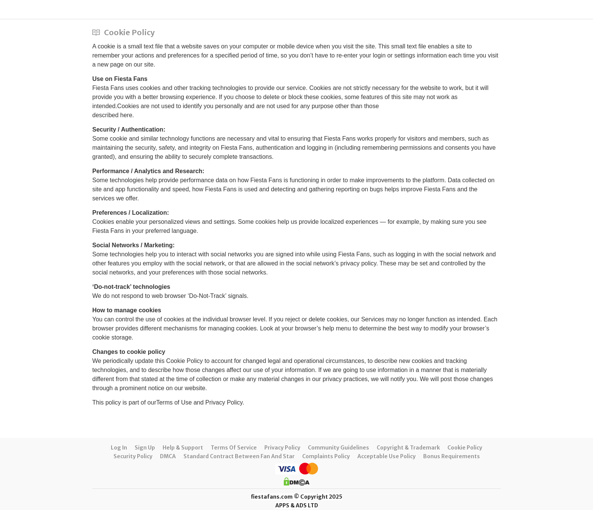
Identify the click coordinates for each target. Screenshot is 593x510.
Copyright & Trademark (408, 447)
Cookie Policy (464, 447)
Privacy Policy (282, 447)
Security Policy (132, 456)
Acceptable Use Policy (386, 456)
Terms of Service (234, 447)
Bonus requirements (451, 456)
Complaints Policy (326, 456)
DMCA (168, 456)
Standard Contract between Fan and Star (239, 456)
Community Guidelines (338, 447)
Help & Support (183, 447)
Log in (119, 447)
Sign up (145, 447)
